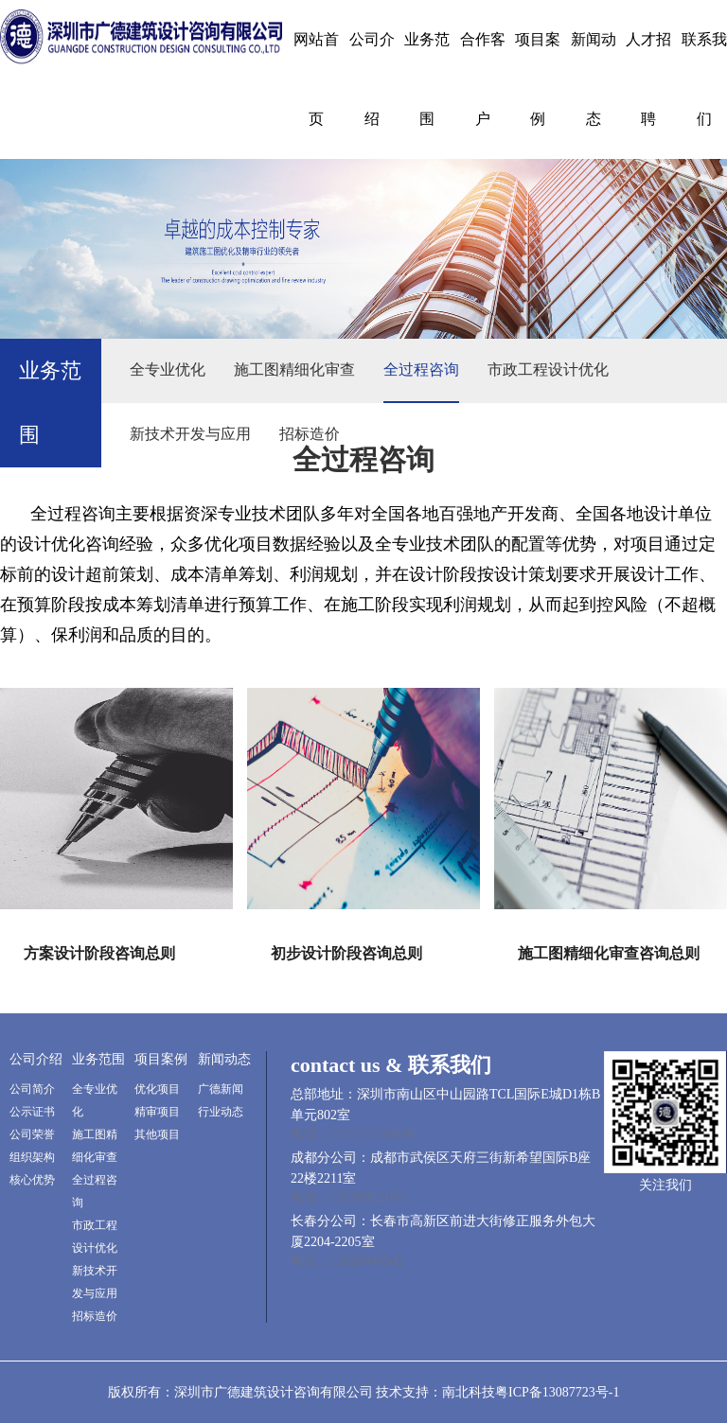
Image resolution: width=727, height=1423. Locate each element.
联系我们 (704, 79)
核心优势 (32, 1179)
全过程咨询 (421, 369)
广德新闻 (220, 1089)
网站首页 (316, 79)
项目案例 (537, 79)
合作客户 (482, 79)
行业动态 (220, 1111)
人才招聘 (648, 79)
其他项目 (157, 1134)
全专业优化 (167, 369)
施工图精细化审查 (294, 369)
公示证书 (32, 1111)
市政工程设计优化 (548, 369)
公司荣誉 (32, 1134)
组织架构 (32, 1157)
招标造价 (309, 434)
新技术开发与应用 (190, 434)
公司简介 (32, 1089)
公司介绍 (372, 79)
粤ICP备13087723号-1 (557, 1392)
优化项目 (157, 1089)
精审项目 (157, 1111)
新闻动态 (593, 79)
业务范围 (427, 79)
